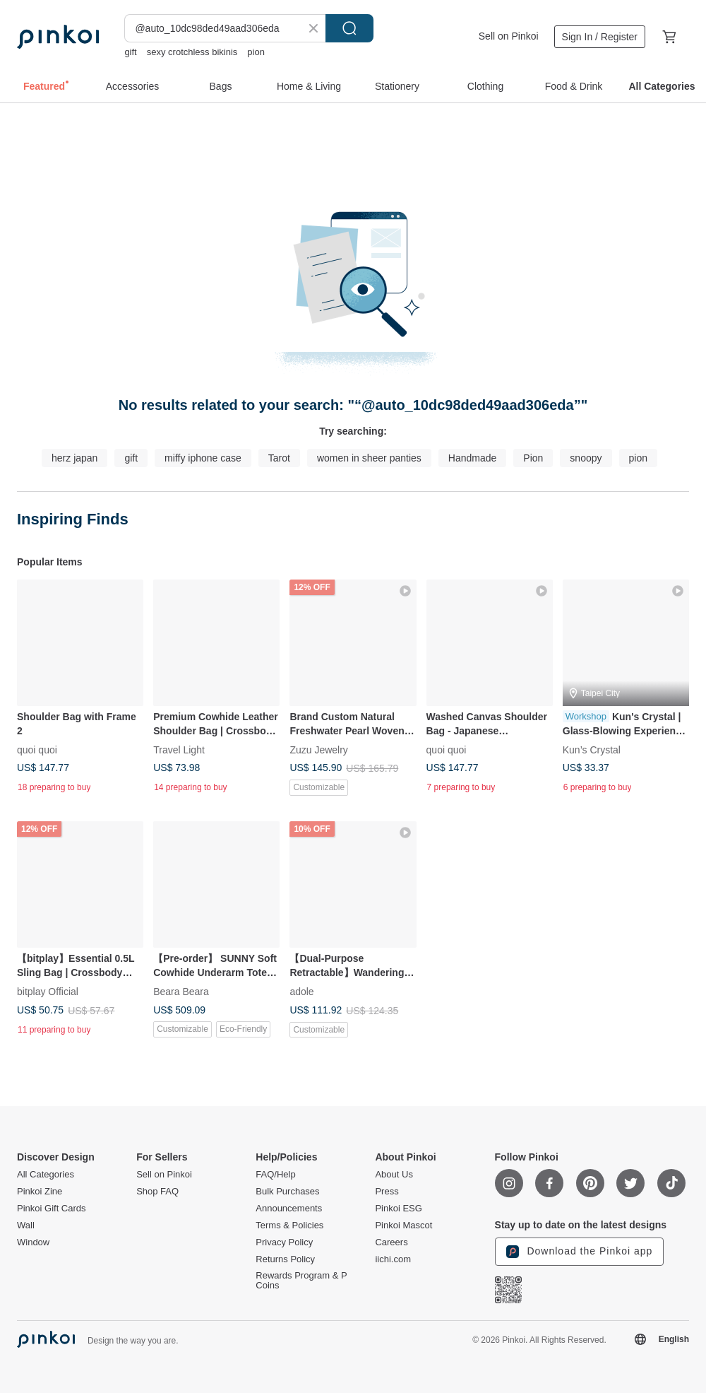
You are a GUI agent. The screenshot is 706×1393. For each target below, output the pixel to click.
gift (130, 52)
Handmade (472, 458)
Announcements (289, 1208)
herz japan (74, 458)
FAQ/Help (275, 1175)
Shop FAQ (157, 1192)
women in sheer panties (369, 458)
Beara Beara (181, 991)
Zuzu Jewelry (318, 750)
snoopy (586, 458)
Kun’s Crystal (592, 750)
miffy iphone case (202, 458)
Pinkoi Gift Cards (51, 1208)
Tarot (279, 458)
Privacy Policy (284, 1242)
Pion (533, 458)
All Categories (45, 1175)
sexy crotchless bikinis (192, 52)
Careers (391, 1242)
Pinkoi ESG (398, 1208)
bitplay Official (47, 991)
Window (33, 1242)
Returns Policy (285, 1259)
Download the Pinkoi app (579, 1251)
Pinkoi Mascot (403, 1225)
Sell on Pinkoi (509, 36)
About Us (393, 1175)
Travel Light (179, 750)
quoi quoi (37, 750)
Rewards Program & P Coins (301, 1281)
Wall (26, 1225)
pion (256, 52)
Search (349, 28)
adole (301, 991)
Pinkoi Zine (39, 1192)
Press (386, 1192)
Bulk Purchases (287, 1192)
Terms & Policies (289, 1225)
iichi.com (393, 1259)
